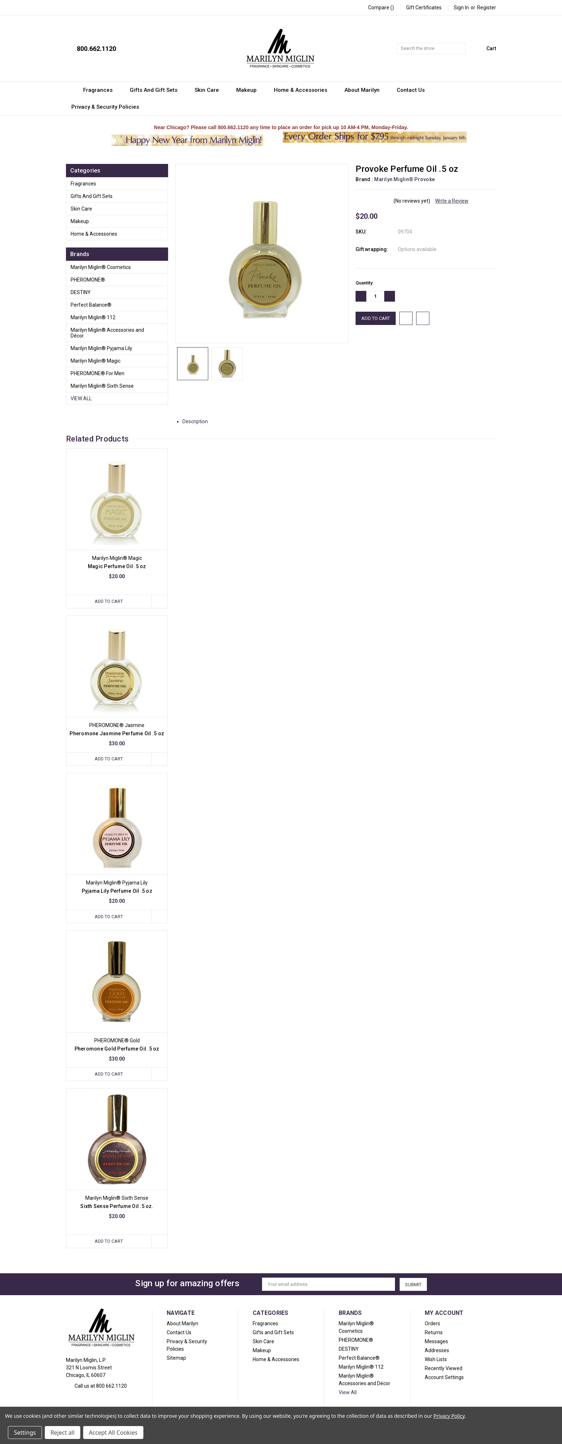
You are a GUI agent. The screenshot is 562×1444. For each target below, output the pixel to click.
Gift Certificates (424, 7)
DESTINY (81, 292)
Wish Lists (436, 1359)
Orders (432, 1323)
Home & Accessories (304, 90)
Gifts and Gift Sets (157, 90)
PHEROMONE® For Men (97, 373)
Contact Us (414, 90)
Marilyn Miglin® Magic (95, 361)
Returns (434, 1332)
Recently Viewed (443, 1368)
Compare (381, 7)
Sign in (461, 7)
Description (197, 421)
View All (81, 398)
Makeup (249, 90)
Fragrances (101, 90)
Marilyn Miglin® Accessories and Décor (107, 333)
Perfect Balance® (91, 305)
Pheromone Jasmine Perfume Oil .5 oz (117, 733)
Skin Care (210, 90)
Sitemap (176, 1358)
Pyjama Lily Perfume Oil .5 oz (117, 891)
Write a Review (451, 201)
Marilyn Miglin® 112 (93, 317)
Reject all (63, 1432)
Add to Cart (108, 601)
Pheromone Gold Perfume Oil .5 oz (117, 1049)
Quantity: (364, 283)
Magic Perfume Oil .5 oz (117, 566)
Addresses (437, 1350)
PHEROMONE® (88, 280)
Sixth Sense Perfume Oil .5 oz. (116, 1206)
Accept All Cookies (113, 1432)
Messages (436, 1341)
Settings (25, 1432)
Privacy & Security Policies (105, 107)
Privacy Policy (449, 1415)
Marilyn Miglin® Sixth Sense (102, 386)
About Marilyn (365, 90)
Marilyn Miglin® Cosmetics (101, 267)
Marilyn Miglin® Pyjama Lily (101, 348)
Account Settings (444, 1377)
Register (486, 7)
